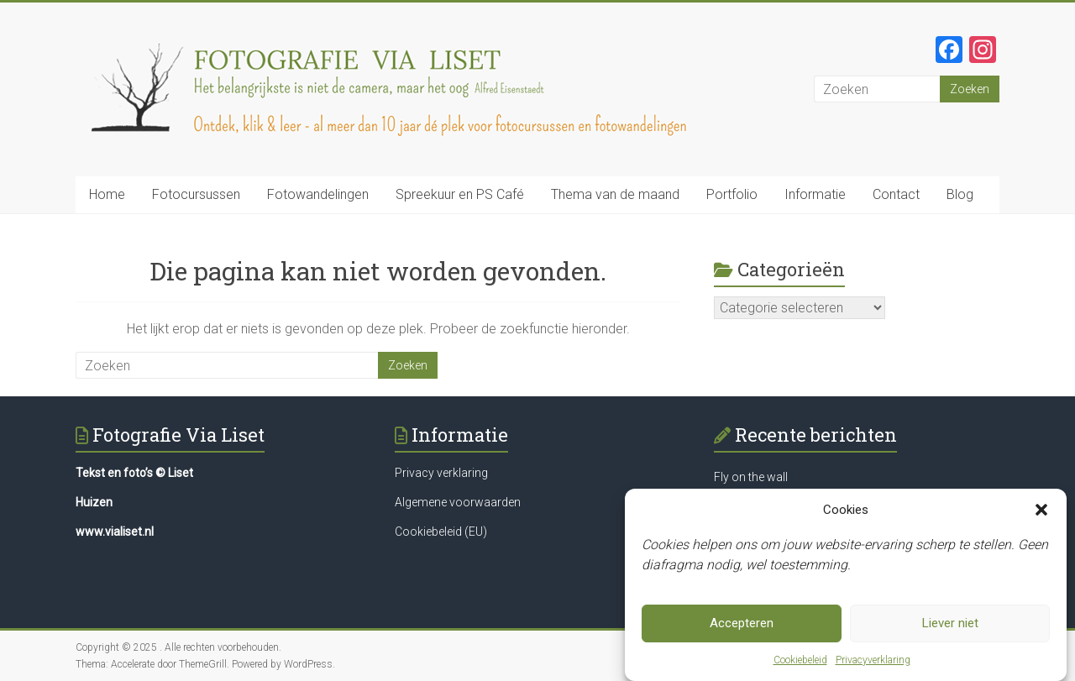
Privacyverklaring (873, 666)
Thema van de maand (615, 194)
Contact (896, 194)
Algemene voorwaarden (458, 502)
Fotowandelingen (318, 194)
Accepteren (741, 628)
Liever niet (950, 628)
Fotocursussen (196, 194)
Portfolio (732, 194)
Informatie (815, 194)
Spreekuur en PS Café (460, 194)
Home (107, 194)
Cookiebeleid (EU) (441, 531)
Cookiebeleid (800, 666)
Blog (960, 194)
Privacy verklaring (441, 472)
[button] (1041, 515)
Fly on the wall (751, 477)
